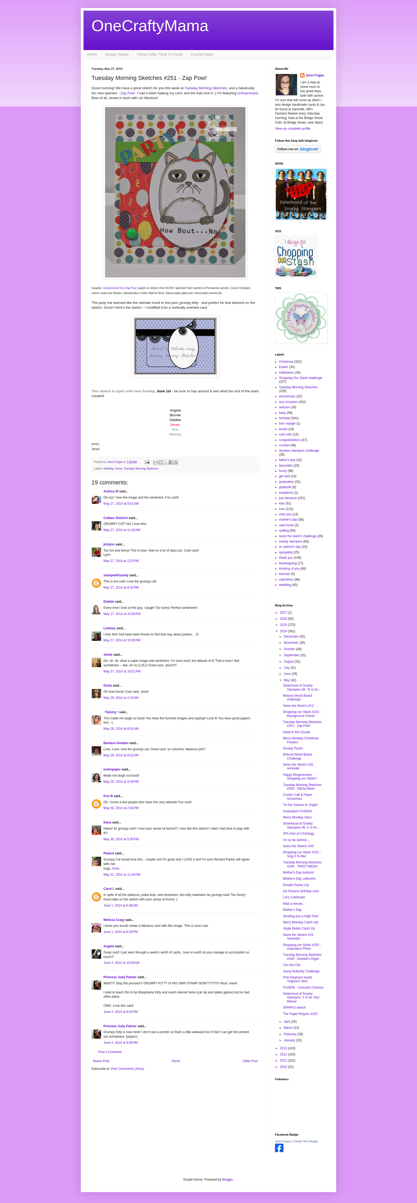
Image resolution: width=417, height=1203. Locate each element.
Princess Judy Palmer (120, 977)
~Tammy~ (110, 712)
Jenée (107, 654)
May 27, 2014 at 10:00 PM (121, 614)
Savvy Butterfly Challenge (301, 971)
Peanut (108, 853)
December (291, 636)
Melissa (175, 434)
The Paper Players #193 (300, 1014)
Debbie (108, 601)
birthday (109, 468)
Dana (107, 822)
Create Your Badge (305, 1141)
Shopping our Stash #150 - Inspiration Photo (302, 947)
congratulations (290, 440)
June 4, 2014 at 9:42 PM (120, 1012)
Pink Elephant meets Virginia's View (297, 979)
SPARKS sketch (294, 1007)
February (290, 1034)
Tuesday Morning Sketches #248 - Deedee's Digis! (302, 956)
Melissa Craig (113, 920)
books (283, 429)
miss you (285, 514)
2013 (284, 1048)
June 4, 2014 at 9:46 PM (120, 1043)
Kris (175, 429)
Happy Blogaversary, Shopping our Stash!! (300, 776)
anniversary (287, 396)
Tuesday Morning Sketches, (207, 88)
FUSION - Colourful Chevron (303, 987)
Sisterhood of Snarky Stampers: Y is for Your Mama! (301, 997)
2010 (284, 1067)
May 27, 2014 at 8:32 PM (121, 587)
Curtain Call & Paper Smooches (297, 796)
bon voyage (287, 423)
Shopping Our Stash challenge (300, 378)
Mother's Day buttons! (298, 872)
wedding (285, 585)
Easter (283, 367)
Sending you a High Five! (301, 916)
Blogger (227, 1179)
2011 (284, 1060)
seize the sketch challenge (297, 536)
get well (284, 476)
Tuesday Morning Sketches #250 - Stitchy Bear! (302, 786)
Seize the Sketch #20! (298, 846)
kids (282, 503)
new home (286, 525)
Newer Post (101, 1061)
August (289, 661)
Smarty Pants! (293, 748)
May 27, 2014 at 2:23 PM (121, 561)
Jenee (175, 425)
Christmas (286, 362)
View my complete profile (292, 129)
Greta (107, 685)
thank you (286, 558)
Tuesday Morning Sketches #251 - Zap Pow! (302, 724)
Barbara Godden (115, 743)
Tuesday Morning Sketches (141, 468)
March (289, 1028)
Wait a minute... (294, 904)
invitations (286, 493)
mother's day (288, 519)
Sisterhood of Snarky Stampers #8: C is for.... (301, 825)
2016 (284, 619)
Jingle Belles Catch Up (299, 928)
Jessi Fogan (315, 75)
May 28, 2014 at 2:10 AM (121, 698)
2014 (284, 631)
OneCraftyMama (149, 26)
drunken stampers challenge (299, 450)
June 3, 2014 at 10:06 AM (121, 963)
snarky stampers (290, 541)
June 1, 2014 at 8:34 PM (120, 932)
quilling (284, 530)
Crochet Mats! (202, 54)
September (292, 655)
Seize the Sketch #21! (298, 706)
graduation (286, 482)
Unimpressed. (248, 93)
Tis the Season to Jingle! (300, 805)
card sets (285, 434)
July (287, 668)
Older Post (250, 1061)
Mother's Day (292, 910)
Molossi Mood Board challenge (297, 697)
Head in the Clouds (296, 732)
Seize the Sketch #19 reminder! (298, 936)
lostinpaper (112, 769)
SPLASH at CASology (298, 833)
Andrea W (110, 491)
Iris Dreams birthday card (301, 891)
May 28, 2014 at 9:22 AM (121, 755)
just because (288, 498)
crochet (284, 445)
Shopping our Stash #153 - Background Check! (302, 713)
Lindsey (109, 628)
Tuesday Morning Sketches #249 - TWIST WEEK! (302, 864)
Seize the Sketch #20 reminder (298, 766)
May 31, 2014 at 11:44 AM (121, 874)
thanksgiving (288, 563)
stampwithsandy (115, 575)
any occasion (288, 402)
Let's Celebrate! (294, 897)
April (287, 1021)
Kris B (108, 796)
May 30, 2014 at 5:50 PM (121, 839)
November (291, 643)
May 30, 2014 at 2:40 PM (121, 808)
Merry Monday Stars (297, 817)
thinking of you (289, 568)
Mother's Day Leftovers (299, 878)
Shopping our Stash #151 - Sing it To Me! (302, 854)
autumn (284, 407)
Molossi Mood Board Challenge (297, 756)
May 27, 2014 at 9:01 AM (121, 503)
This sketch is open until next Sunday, (123, 391)
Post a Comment (110, 1052)
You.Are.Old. (292, 965)
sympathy (286, 552)
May (287, 680)
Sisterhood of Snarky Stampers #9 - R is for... (301, 687)
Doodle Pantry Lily (296, 885)
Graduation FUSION (297, 811)
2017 (284, 612)
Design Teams (116, 54)
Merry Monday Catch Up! (300, 922)
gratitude (285, 487)
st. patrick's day (290, 547)
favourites (286, 465)
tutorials (284, 574)
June (287, 674)
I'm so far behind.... (296, 840)
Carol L (108, 889)
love (282, 509)
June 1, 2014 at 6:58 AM (120, 905)
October (290, 649)
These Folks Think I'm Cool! (160, 54)
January (290, 1040)
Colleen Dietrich (115, 518)
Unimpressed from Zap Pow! (120, 288)
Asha (115, 868)
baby (282, 413)
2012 (284, 1054)
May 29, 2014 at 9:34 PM (121, 782)
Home (92, 54)
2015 (284, 625)
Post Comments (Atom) (127, 1069)
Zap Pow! (127, 93)
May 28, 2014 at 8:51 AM (121, 729)
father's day (287, 460)
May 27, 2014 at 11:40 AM (121, 530)
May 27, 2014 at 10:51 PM (121, 671)
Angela (108, 946)
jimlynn (109, 544)
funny (118, 468)
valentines (286, 579)
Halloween (286, 372)
